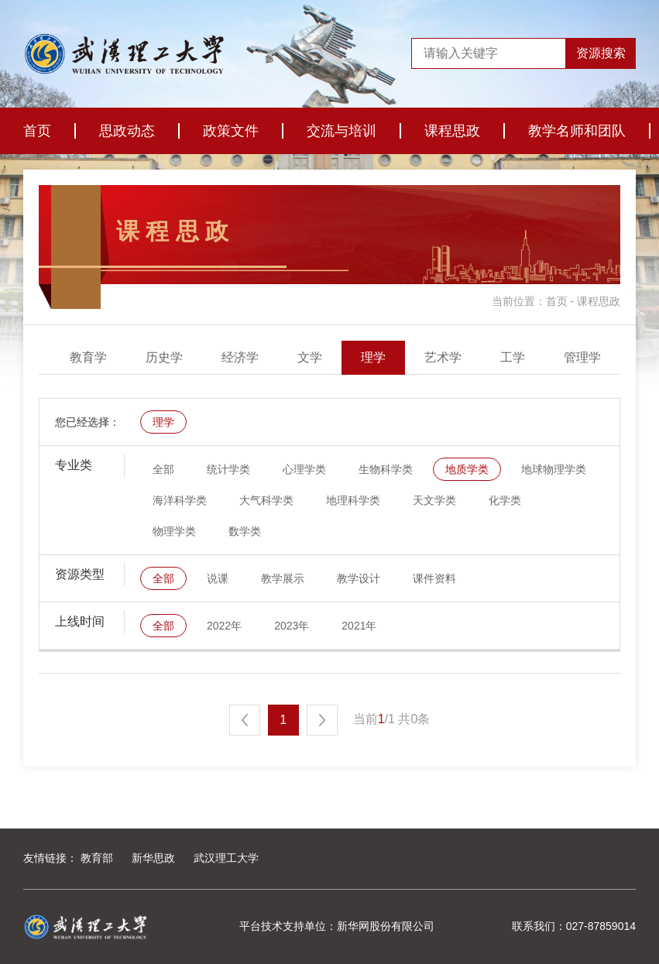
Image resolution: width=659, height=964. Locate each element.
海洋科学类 (180, 500)
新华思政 (153, 858)
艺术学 (558, 357)
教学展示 (282, 578)
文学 (425, 357)
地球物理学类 (553, 469)
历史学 (279, 357)
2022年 (224, 625)
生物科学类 (386, 469)
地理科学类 (353, 500)
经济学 (355, 357)
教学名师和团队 (577, 131)
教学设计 (358, 578)
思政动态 (127, 131)
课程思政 (452, 131)
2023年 (291, 625)
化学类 (505, 500)
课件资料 (434, 578)
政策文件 (231, 131)
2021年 (359, 625)
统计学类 (228, 469)
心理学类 (304, 469)
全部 (70, 357)
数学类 (244, 531)
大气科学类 (266, 500)
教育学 (203, 357)
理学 (488, 357)
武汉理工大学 (226, 858)
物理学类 (174, 531)
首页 (37, 131)
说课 (217, 578)
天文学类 (434, 500)
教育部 (97, 858)
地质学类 (467, 469)
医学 (134, 357)
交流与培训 (341, 131)
